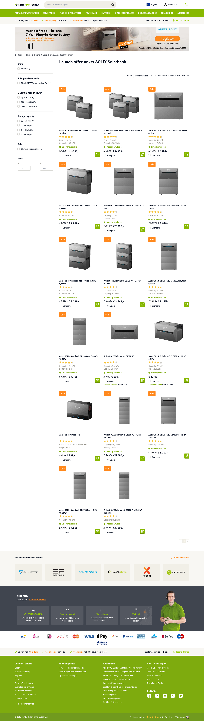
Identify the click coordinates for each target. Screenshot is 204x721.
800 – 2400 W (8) (28, 102)
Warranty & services (23, 691)
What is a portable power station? (73, 672)
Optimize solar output (68, 675)
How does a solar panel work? (71, 668)
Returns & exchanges (24, 683)
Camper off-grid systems (113, 683)
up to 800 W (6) (27, 97)
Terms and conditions (156, 672)
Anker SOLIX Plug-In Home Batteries (118, 675)
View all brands (180, 557)
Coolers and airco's (147, 13)
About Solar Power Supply (158, 668)
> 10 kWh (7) (26, 134)
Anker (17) (25, 69)
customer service (37, 599)
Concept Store (21, 698)
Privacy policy (153, 679)
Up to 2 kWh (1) (27, 121)
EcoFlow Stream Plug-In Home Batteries (120, 687)
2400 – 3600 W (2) (29, 106)
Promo (37, 55)
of (18, 163)
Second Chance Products (25, 694)
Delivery (18, 679)
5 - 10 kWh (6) (27, 130)
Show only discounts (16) (31, 149)
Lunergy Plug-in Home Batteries (116, 679)
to (41, 163)
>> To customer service (24, 704)
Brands (166, 20)
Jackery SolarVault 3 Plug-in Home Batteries (121, 672)
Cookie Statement (154, 675)
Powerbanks (91, 13)
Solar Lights (167, 13)
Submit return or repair (24, 687)
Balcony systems (110, 694)
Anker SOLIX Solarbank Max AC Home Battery (122, 668)
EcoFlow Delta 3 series (112, 702)
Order (17, 668)
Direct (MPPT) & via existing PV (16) (36, 83)
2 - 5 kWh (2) (26, 125)
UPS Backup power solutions (115, 691)
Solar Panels (49, 13)
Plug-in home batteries (70, 13)
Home (28, 55)
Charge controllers (124, 13)
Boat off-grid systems (112, 698)
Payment (18, 675)
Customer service (152, 20)
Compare (67, 155)
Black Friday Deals (155, 683)
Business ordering (22, 672)
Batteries (105, 13)
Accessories (183, 13)
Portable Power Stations (27, 13)
